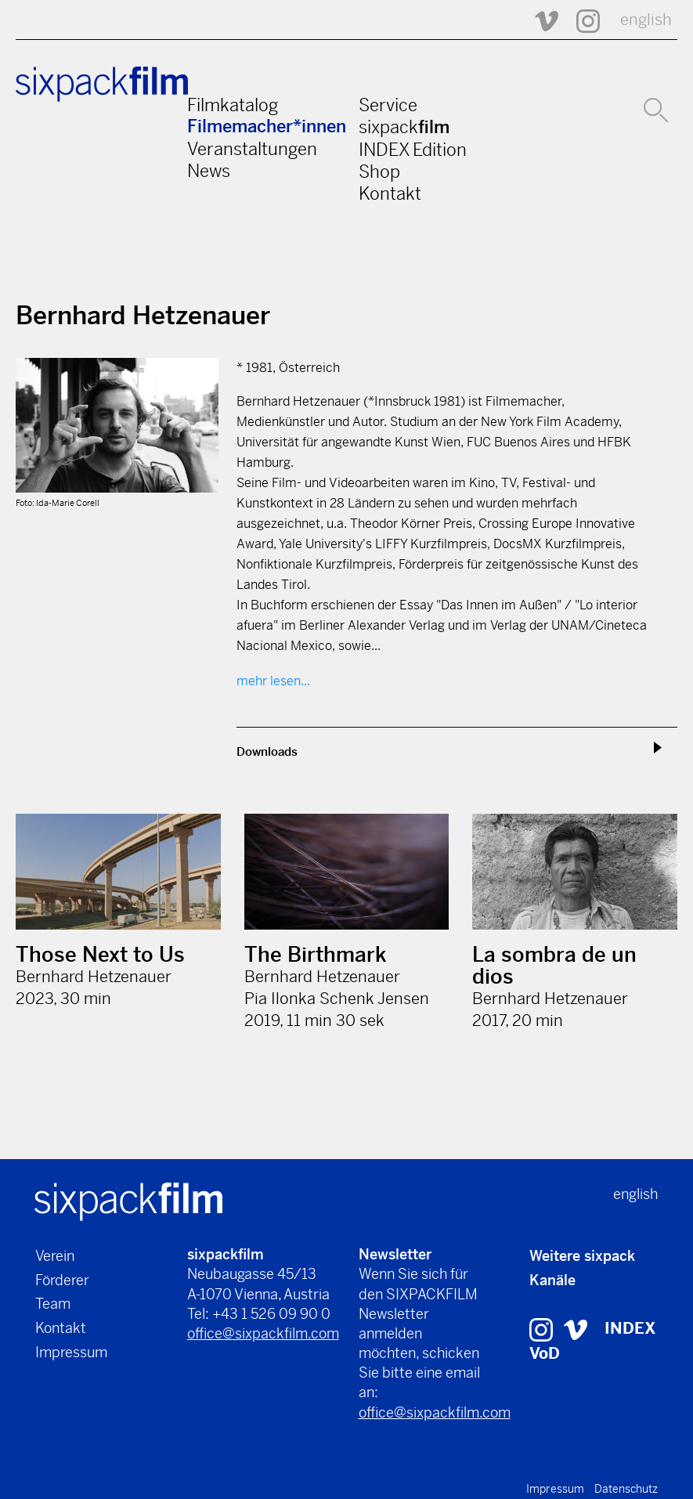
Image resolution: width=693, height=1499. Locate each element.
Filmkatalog (232, 105)
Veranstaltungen (252, 149)
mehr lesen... (273, 681)
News (208, 171)
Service (388, 105)
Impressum (71, 1352)
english (646, 20)
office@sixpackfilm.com (263, 1333)
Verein (54, 1256)
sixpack (404, 127)
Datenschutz (626, 1489)
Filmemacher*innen (266, 126)
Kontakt (390, 193)
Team (52, 1304)
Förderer (62, 1280)
